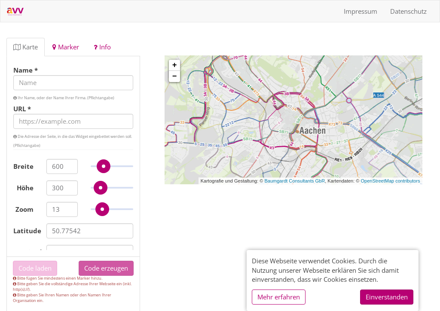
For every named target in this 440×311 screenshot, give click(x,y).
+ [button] (174, 65)
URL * (22, 108)
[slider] (104, 166)
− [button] (174, 76)
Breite (23, 166)
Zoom (24, 209)
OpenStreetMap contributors (390, 180)
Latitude (26, 230)
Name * (25, 70)
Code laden (35, 268)
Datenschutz (408, 11)
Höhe (25, 187)
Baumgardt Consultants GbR (295, 180)
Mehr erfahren (278, 297)
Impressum (360, 11)
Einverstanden (387, 297)
